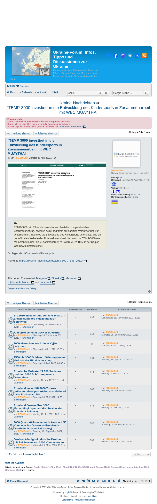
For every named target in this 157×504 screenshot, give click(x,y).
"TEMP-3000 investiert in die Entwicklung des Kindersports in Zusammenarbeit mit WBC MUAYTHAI (78, 110)
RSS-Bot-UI (24, 324)
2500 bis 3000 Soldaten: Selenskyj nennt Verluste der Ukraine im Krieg (40, 359)
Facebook (46, 282)
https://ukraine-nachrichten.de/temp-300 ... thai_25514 (51, 260)
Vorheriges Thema (19, 133)
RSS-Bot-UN (117, 171)
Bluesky (56, 278)
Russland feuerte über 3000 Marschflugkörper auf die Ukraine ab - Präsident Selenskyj (38, 408)
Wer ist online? (14, 463)
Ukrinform (29, 327)
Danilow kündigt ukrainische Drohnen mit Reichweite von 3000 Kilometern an (39, 441)
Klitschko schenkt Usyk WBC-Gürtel (37, 332)
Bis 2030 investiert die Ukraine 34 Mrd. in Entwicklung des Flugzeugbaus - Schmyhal (40, 318)
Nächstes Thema (46, 133)
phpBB (68, 492)
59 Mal (135, 197)
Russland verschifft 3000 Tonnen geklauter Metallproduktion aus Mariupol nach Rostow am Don (40, 391)
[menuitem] (11, 86)
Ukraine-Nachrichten (76, 103)
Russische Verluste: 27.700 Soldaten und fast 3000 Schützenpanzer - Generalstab (37, 374)
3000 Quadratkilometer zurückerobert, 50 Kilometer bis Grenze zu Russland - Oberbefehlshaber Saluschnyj (40, 425)
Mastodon (71, 278)
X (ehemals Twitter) (19, 282)
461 (122, 177)
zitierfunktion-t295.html (71, 126)
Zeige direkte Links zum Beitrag (22, 288)
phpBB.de (92, 496)
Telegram (41, 278)
